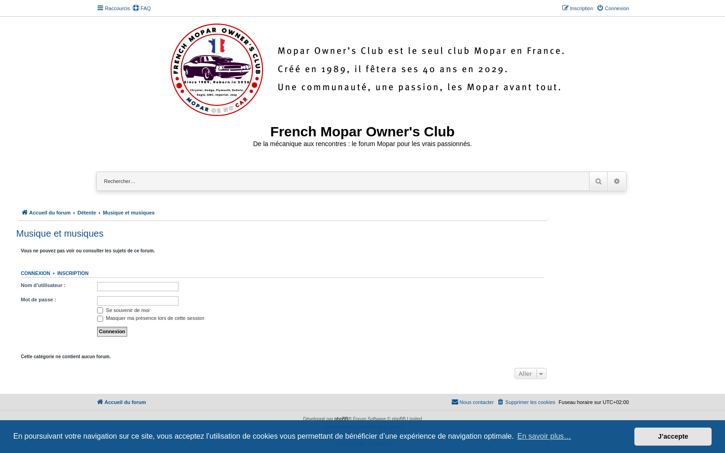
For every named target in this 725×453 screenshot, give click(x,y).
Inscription (73, 273)
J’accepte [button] (673, 436)
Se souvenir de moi (123, 310)
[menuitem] (141, 8)
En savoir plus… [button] (544, 436)
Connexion (35, 273)
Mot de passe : (38, 299)
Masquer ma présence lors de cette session (150, 318)
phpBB (341, 419)
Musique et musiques (60, 233)
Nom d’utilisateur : (43, 285)
